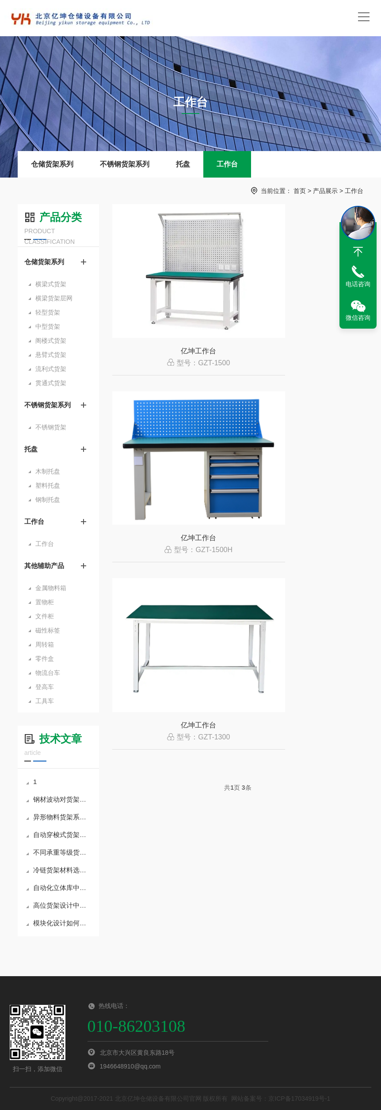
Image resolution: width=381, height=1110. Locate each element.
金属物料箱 (50, 587)
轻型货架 (47, 312)
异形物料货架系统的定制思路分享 (59, 817)
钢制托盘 (47, 499)
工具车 (44, 701)
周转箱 (44, 644)
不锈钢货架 (50, 427)
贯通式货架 (50, 382)
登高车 (44, 686)
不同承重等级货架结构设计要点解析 (59, 852)
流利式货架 (50, 368)
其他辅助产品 (44, 565)
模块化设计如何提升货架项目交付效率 (59, 923)
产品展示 (325, 190)
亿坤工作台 (173, 358)
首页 (299, 190)
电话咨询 (358, 284)
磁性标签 (47, 630)
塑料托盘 (47, 485)
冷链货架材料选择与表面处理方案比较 (59, 870)
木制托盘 (47, 471)
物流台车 (47, 672)
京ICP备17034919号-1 (299, 1098)
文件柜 (44, 616)
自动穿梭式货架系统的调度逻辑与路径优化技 (59, 834)
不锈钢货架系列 (124, 164)
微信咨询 (358, 317)
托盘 (183, 164)
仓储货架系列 (52, 164)
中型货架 (47, 326)
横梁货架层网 (53, 298)
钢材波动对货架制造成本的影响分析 (59, 799)
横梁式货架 (50, 284)
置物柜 (44, 602)
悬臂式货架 (50, 354)
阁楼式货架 (50, 340)
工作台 (227, 164)
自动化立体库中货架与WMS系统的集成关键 (59, 887)
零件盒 (44, 658)
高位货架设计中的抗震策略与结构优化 (59, 905)
